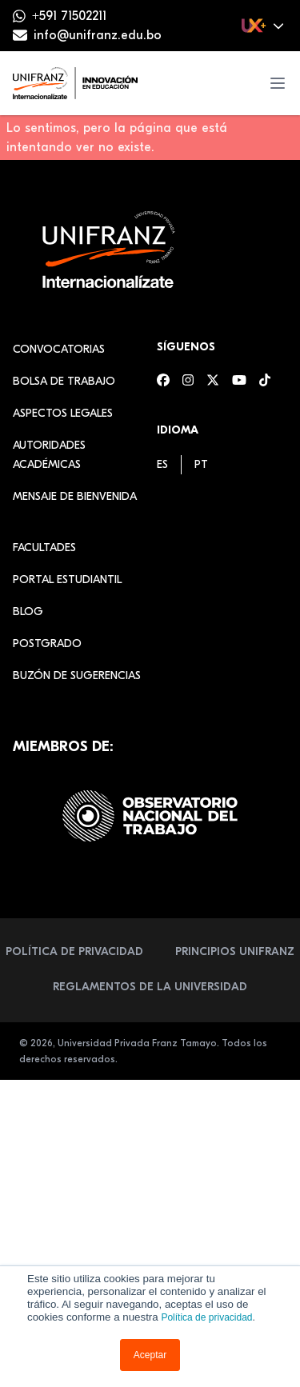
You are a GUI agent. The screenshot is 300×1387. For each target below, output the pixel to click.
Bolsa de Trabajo (64, 381)
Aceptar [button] (150, 1355)
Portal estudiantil (67, 579)
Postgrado (47, 643)
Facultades (44, 547)
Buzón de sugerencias (77, 675)
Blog (28, 611)
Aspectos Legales (63, 413)
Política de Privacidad (74, 951)
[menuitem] (162, 464)
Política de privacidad (206, 1317)
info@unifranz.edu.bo (98, 35)
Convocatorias (59, 349)
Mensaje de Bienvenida (75, 496)
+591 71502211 (69, 16)
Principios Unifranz (234, 951)
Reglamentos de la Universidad (150, 986)
